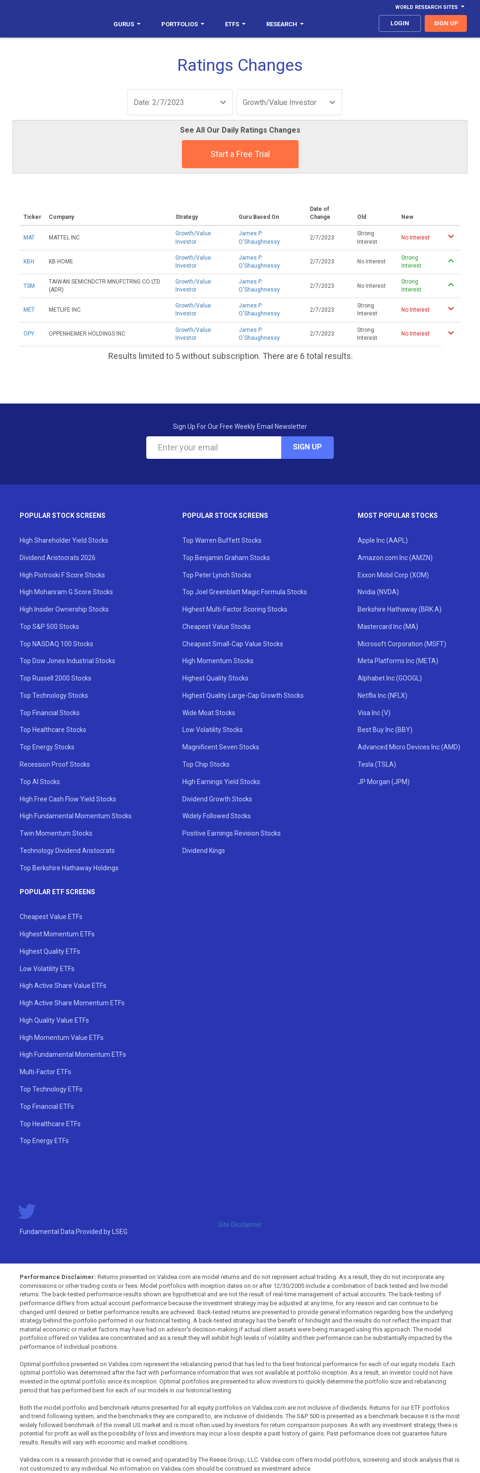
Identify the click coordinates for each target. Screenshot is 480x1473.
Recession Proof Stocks (55, 764)
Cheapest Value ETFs (51, 916)
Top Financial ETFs (47, 1106)
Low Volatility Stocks (212, 729)
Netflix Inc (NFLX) (382, 695)
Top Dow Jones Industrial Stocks (67, 661)
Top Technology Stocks (54, 695)
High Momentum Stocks (218, 661)
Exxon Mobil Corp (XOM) (393, 575)
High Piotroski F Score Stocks (62, 575)
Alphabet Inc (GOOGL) (390, 678)
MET (29, 310)
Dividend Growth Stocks (217, 799)
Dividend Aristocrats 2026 (58, 557)
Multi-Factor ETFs (45, 1072)
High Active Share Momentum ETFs (72, 1003)
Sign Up (307, 446)
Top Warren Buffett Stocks (222, 540)
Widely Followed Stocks (216, 816)
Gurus (127, 24)
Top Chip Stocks (206, 764)
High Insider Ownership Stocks (64, 609)
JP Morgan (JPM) (384, 781)
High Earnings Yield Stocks (221, 781)
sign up (446, 23)
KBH (28, 261)
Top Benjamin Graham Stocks (226, 557)
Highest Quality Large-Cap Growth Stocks (243, 695)
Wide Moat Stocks (208, 713)
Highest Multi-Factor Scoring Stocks (234, 609)
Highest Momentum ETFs (57, 934)
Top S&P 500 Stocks (49, 626)
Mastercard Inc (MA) (388, 626)
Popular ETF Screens (57, 892)
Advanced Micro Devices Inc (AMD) (409, 747)
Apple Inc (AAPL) (383, 540)
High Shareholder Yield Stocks (64, 540)
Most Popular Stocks (398, 515)
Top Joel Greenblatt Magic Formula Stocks (244, 592)
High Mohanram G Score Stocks (66, 592)
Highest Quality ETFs (50, 951)
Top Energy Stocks (47, 747)
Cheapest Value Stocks (216, 626)
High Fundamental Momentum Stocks (76, 816)
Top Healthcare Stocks (53, 729)
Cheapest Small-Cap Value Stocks (232, 644)
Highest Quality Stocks (215, 678)
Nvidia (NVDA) (378, 592)
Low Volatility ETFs (47, 968)
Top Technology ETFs (51, 1089)
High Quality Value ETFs (54, 1020)
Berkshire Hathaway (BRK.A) (400, 609)
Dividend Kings (203, 850)
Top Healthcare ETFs (50, 1124)
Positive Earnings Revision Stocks (231, 833)
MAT (29, 237)
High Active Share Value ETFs (63, 985)
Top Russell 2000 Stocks (55, 678)
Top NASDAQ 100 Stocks (56, 644)
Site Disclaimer (240, 1224)
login (399, 23)
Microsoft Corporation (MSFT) (402, 644)
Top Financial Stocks (50, 713)
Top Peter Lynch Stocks (216, 575)
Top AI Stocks (40, 781)
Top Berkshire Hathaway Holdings (69, 868)
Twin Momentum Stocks (56, 833)
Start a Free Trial (240, 154)
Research (285, 24)
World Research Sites (430, 7)
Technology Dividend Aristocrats (67, 850)
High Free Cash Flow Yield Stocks (68, 799)
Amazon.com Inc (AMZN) (395, 557)
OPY (28, 333)
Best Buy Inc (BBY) (385, 729)
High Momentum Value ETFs (62, 1037)
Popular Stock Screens (62, 515)
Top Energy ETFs (44, 1140)
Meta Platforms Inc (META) (398, 661)
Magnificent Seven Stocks (220, 747)
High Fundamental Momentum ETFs (73, 1054)
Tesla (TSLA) (377, 764)
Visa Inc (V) (374, 713)
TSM (29, 286)
